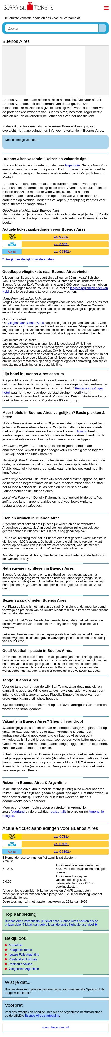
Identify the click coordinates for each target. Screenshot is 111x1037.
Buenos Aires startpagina (42, 1015)
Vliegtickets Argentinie (24, 969)
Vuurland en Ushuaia (23, 959)
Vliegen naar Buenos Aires (25, 323)
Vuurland (18, 811)
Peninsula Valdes (20, 964)
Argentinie (16, 945)
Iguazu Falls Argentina (24, 954)
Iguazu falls (58, 811)
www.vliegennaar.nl (55, 1027)
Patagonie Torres (20, 950)
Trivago (81, 431)
